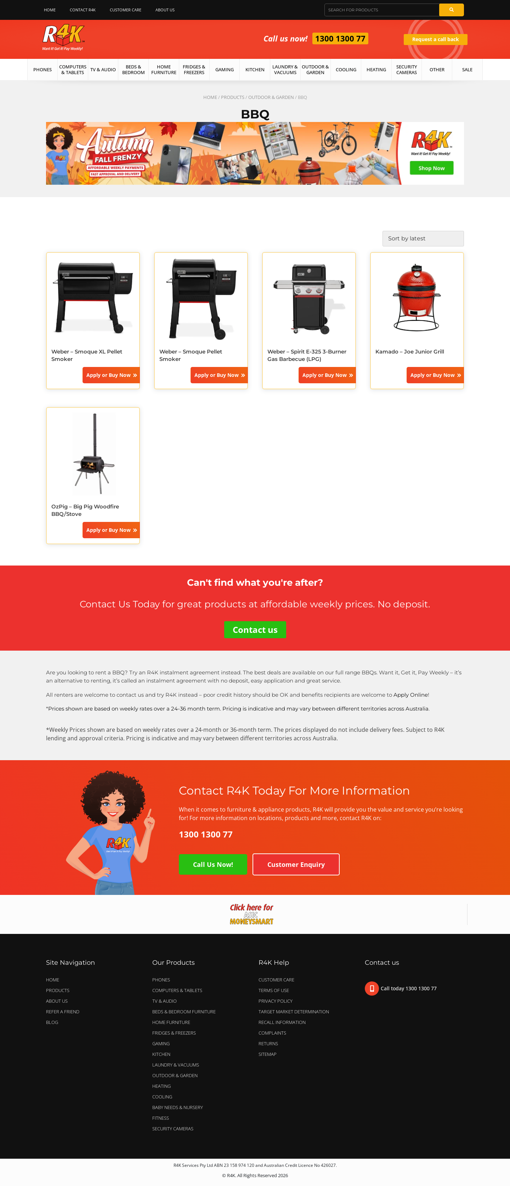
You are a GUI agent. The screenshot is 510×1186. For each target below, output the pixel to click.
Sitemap (268, 1054)
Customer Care (125, 9)
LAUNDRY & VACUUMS (177, 1064)
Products (232, 97)
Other (437, 69)
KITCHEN (161, 1054)
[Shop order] (423, 238)
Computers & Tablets (72, 69)
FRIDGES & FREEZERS (174, 1033)
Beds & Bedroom (133, 69)
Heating (376, 69)
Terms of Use (274, 990)
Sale (467, 69)
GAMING (161, 1043)
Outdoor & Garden (315, 69)
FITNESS (160, 1118)
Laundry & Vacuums (285, 69)
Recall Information (282, 1022)
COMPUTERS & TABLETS (179, 990)
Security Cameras (406, 69)
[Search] (451, 10)
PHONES (163, 979)
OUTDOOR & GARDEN (271, 97)
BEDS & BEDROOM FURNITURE (185, 1011)
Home (50, 9)
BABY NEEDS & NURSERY (177, 1107)
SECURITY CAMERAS (172, 1128)
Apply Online (410, 694)
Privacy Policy (276, 1001)
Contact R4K (83, 9)
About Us (166, 9)
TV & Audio (103, 69)
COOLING (162, 1096)
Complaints (272, 1033)
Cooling (346, 69)
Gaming (224, 69)
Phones (42, 69)
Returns (268, 1043)
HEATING (161, 1086)
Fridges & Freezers (194, 69)
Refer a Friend (62, 1011)
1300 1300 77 (340, 38)
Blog (52, 1022)
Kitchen (255, 69)
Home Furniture (163, 69)
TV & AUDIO (166, 1000)
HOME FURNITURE (171, 1022)
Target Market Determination (294, 1011)
